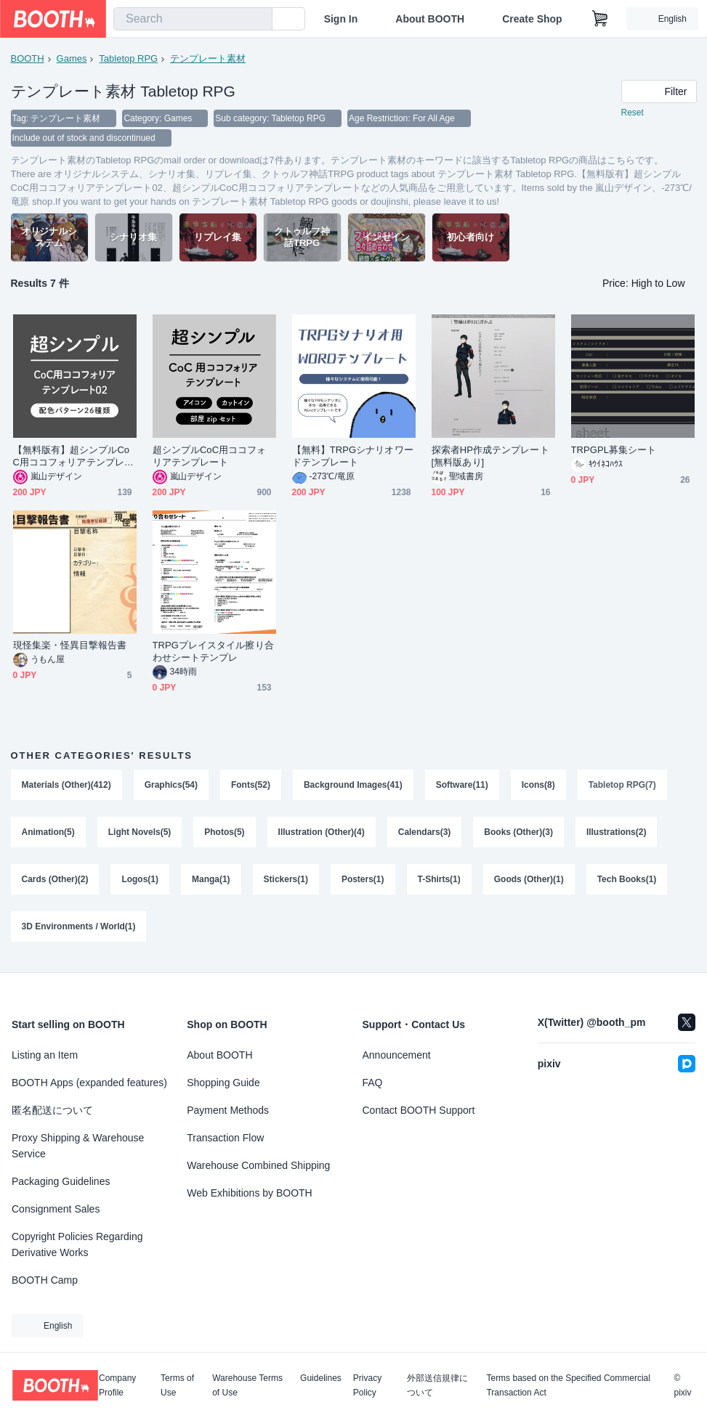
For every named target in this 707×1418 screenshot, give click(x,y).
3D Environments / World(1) (79, 930)
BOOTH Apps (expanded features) (89, 1082)
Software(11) (462, 786)
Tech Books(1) (627, 882)
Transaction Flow (225, 1138)
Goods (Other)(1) (529, 882)
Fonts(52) (250, 786)
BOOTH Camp (45, 1280)
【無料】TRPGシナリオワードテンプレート (352, 457)
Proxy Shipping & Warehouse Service (78, 1146)
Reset (632, 113)
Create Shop (532, 19)
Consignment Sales (56, 1209)
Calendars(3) (424, 834)
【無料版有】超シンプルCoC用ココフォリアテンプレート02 (73, 458)
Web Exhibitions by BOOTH (249, 1193)
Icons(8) (538, 786)
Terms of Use (177, 1385)
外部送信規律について (437, 1385)
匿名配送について (52, 1110)
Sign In (341, 19)
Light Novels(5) (139, 834)
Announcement (397, 1055)
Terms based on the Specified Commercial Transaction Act (568, 1385)
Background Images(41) (353, 786)
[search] (258, 19)
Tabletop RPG (128, 58)
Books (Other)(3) (519, 834)
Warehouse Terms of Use (247, 1385)
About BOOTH (429, 19)
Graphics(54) (171, 786)
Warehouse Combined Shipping (258, 1165)
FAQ (373, 1082)
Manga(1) (211, 882)
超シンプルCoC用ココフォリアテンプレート (210, 457)
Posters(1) (363, 882)
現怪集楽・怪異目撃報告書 (70, 646)
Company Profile (117, 1385)
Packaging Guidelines (61, 1181)
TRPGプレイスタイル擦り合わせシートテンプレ (213, 652)
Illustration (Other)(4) (321, 834)
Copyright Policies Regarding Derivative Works (77, 1244)
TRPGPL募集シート (614, 451)
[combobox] (192, 18)
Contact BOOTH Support (419, 1110)
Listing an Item (45, 1055)
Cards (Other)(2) (55, 882)
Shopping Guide (223, 1082)
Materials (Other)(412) (66, 786)
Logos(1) (140, 882)
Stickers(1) (286, 882)
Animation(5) (48, 834)
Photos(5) (225, 834)
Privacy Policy (367, 1385)
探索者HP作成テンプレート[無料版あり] (490, 457)
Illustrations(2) (617, 834)
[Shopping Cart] (600, 19)
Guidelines (321, 1378)
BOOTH (27, 58)
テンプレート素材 (208, 58)
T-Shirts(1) (439, 882)
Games (72, 58)
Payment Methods (228, 1110)
